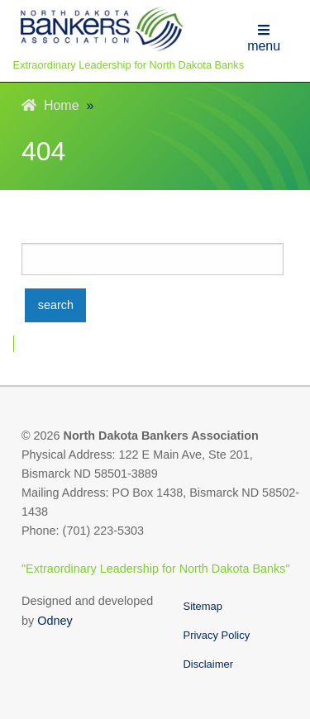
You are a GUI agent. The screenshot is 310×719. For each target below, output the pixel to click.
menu (263, 38)
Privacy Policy (217, 635)
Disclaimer (208, 664)
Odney (54, 620)
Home (50, 105)
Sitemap (203, 606)
